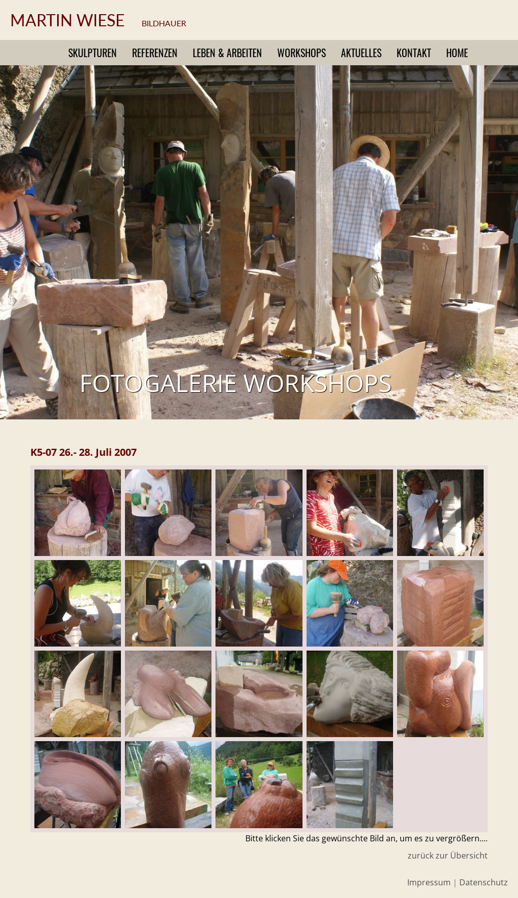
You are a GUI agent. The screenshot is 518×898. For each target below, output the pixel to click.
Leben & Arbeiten (227, 52)
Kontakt (414, 52)
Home (457, 52)
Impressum (429, 882)
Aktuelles (361, 52)
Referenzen (155, 52)
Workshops (301, 52)
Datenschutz (483, 882)
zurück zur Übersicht (448, 855)
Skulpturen (92, 52)
